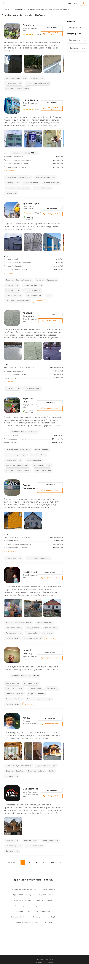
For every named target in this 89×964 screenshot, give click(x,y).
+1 (50, 638)
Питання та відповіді (44, 959)
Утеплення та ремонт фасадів (17, 88)
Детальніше (52, 27)
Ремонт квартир (12, 683)
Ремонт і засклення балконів (38, 83)
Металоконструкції (51, 182)
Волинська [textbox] (74, 40)
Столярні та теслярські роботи (26, 922)
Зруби (49, 295)
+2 (39, 301)
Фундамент (48, 633)
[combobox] (77, 28)
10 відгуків (38, 34)
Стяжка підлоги (51, 628)
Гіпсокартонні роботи (14, 693)
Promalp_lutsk (30, 25)
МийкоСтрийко (30, 100)
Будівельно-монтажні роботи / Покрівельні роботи (48, 9)
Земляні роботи (33, 633)
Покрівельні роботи (13, 83)
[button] (61, 63)
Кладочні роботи (33, 628)
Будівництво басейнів (14, 771)
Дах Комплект (30, 789)
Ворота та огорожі (32, 290)
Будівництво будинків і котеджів (18, 280)
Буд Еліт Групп (31, 204)
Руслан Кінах (30, 572)
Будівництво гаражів (43, 906)
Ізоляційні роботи (13, 290)
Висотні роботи (37, 78)
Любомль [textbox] (76, 48)
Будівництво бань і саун (33, 285)
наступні (54, 862)
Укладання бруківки (44, 622)
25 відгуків (38, 109)
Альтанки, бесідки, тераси (47, 280)
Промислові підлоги (13, 628)
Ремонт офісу (51, 688)
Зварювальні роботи (42, 465)
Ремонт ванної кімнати (15, 688)
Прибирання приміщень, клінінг (18, 177)
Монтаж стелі (11, 193)
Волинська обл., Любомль (12, 9)
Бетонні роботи (12, 776)
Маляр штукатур (12, 638)
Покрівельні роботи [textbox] (76, 28)
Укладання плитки (31, 683)
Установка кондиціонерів (16, 78)
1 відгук (37, 213)
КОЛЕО (26, 718)
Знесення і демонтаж (43, 188)
